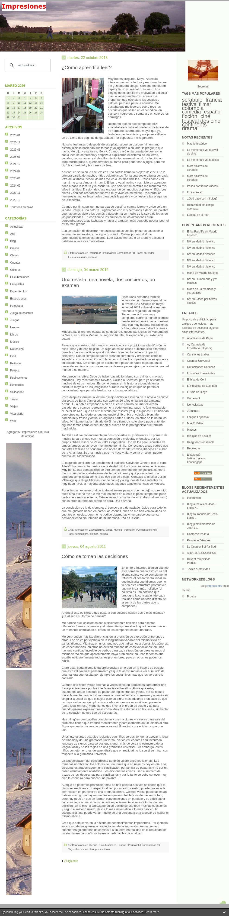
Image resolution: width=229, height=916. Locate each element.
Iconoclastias (195, 404)
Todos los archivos (21, 207)
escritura (82, 257)
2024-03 (15, 178)
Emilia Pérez (195, 192)
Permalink (109, 253)
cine (205, 116)
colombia (193, 108)
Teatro (14, 399)
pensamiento (102, 849)
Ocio (13, 356)
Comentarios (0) (146, 529)
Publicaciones (18, 377)
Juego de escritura (21, 313)
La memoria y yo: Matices (203, 159)
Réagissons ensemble (200, 442)
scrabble (192, 100)
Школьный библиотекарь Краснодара (196, 458)
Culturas (15, 269)
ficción (189, 116)
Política (14, 370)
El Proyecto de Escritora (202, 385)
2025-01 (15, 156)
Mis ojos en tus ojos (199, 436)
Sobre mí (203, 86)
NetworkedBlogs (191, 585)
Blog (13, 241)
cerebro (89, 849)
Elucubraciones (19, 277)
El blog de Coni (196, 379)
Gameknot (193, 398)
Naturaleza (17, 349)
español (213, 112)
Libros (14, 334)
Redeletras (193, 448)
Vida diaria (16, 413)
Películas (16, 363)
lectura (72, 257)
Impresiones (214, 585)
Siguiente (72, 861)
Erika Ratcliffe (195, 231)
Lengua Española (198, 417)
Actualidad (16, 226)
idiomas (92, 257)
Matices (192, 429)
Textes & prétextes (198, 569)
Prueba (191, 596)
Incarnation (194, 498)
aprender (149, 253)
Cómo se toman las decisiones (95, 556)
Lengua (14, 327)
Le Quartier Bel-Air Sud (201, 546)
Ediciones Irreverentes (201, 373)
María (190, 272)
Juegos (14, 320)
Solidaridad (17, 392)
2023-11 (15, 192)
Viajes (14, 406)
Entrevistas (17, 284)
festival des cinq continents (201, 123)
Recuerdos (17, 385)
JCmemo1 (193, 411)
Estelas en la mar (198, 214)
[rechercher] (27, 65)
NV (189, 241)
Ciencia (14, 248)
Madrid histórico (197, 143)
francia (214, 100)
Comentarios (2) (151, 845)
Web (13, 421)
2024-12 (15, 164)
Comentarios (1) (126, 253)
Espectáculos (18, 291)
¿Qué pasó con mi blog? (202, 198)
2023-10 (15, 200)
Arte (12, 233)
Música (14, 341)
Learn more (152, 912)
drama (189, 128)
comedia (191, 112)
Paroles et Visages (198, 540)
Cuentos (15, 262)
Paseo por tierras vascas (202, 186)
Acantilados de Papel (200, 338)
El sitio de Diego (197, 392)
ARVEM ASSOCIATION (201, 553)
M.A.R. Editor (195, 423)
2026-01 (15, 135)
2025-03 (15, 149)
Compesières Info (198, 534)
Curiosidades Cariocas (201, 367)
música (104, 533)
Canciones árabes (198, 354)
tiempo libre (81, 533)
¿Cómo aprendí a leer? (87, 67)
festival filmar (196, 104)
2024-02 (15, 185)
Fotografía (16, 305)
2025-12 (15, 142)
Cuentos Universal (198, 360)
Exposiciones (18, 298)
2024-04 (15, 171)
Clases (14, 255)
